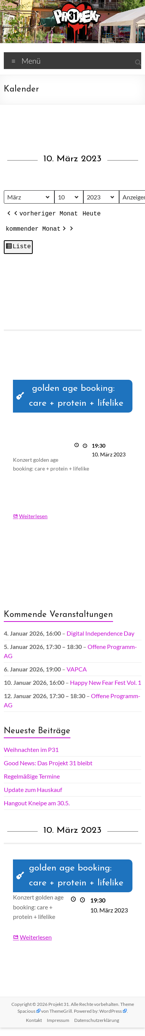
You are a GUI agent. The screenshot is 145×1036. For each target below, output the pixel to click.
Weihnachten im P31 (31, 749)
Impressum (58, 1020)
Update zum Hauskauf (33, 789)
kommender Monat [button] (36, 229)
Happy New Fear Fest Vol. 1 (105, 682)
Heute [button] (91, 213)
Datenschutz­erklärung (96, 1020)
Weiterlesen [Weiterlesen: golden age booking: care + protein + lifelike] (33, 515)
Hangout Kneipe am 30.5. (37, 802)
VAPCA (77, 669)
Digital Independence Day (100, 633)
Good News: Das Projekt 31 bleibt (48, 762)
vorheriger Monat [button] (45, 214)
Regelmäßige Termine (32, 776)
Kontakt (34, 1020)
